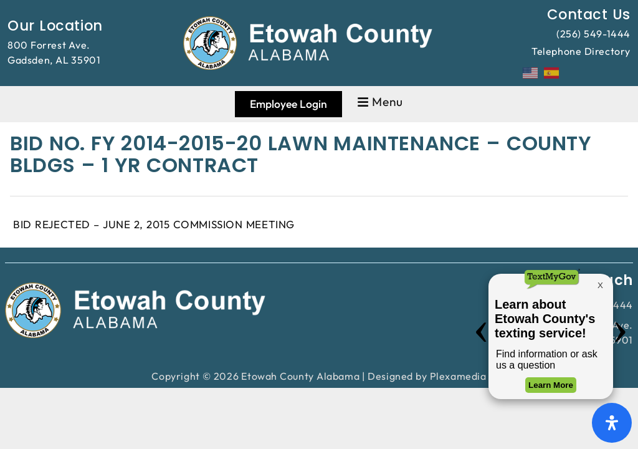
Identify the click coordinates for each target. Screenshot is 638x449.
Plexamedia (458, 376)
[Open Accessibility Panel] (612, 423)
